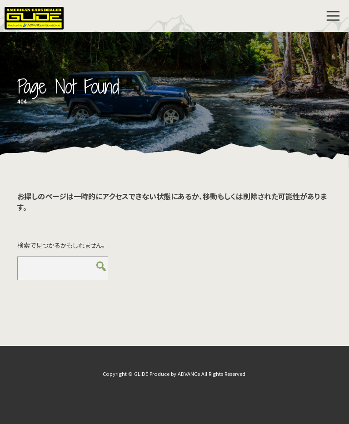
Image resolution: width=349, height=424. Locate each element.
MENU (333, 16)
